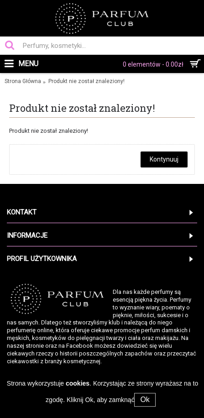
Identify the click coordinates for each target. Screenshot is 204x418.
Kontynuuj (164, 159)
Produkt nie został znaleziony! (86, 81)
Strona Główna (23, 81)
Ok (144, 399)
